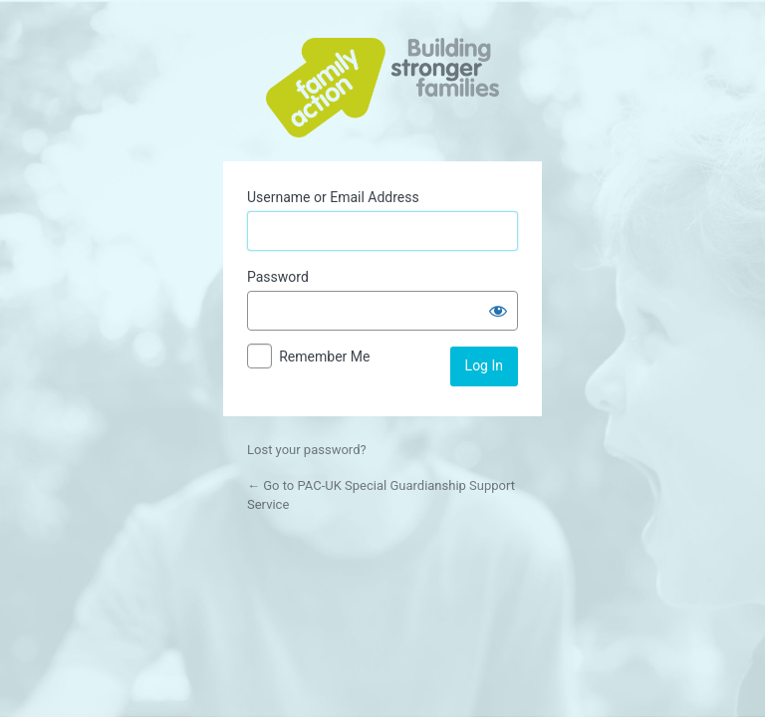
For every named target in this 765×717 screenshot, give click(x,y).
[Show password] (498, 311)
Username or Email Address (333, 197)
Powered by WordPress (382, 87)
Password (278, 277)
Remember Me (324, 356)
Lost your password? (307, 449)
